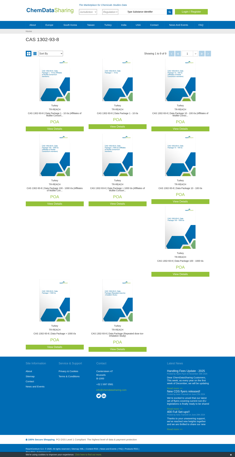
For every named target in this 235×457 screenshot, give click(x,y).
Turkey (109, 25)
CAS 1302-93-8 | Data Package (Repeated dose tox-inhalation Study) (118, 331)
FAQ (202, 25)
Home (29, 31)
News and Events (179, 25)
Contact (155, 25)
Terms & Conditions (69, 376)
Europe (50, 25)
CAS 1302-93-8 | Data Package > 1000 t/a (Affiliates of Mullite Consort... (118, 185)
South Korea (71, 25)
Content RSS (92, 449)
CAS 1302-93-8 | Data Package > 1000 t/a (55, 330)
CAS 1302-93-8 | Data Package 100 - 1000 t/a (180, 257)
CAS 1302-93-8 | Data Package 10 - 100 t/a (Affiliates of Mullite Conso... (180, 110)
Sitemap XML (77, 449)
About (33, 25)
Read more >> (174, 388)
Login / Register (191, 11)
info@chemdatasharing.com (111, 390)
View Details (54, 128)
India (125, 25)
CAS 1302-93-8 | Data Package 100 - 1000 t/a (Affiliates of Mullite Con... (55, 185)
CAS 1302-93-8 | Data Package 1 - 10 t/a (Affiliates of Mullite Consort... (55, 110)
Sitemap (30, 376)
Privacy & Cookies (68, 371)
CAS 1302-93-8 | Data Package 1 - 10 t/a (118, 109)
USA (139, 25)
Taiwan (92, 25)
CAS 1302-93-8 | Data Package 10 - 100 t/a (180, 184)
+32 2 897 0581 (104, 384)
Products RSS (131, 449)
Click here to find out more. (88, 454)
